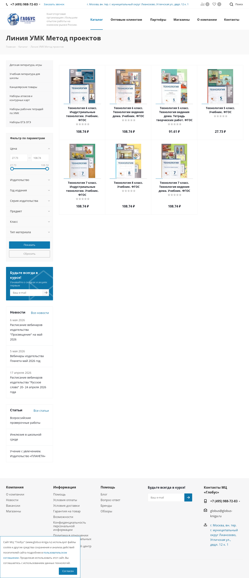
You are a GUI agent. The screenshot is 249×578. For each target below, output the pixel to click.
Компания (14, 487)
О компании (15, 494)
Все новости (40, 313)
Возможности (63, 517)
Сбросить (29, 253)
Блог (104, 494)
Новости (12, 500)
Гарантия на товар (67, 511)
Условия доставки (66, 505)
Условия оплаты (65, 500)
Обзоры (106, 511)
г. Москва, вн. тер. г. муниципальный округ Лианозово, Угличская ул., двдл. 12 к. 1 (138, 4)
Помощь (59, 494)
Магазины (13, 511)
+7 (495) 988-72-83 (224, 501)
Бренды (106, 505)
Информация (64, 487)
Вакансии (13, 505)
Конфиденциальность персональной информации (69, 526)
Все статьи (41, 410)
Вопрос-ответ (110, 500)
